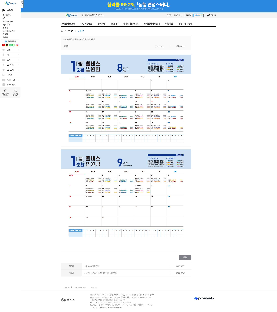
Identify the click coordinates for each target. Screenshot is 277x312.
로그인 (169, 15)
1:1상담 (114, 23)
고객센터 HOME (68, 23)
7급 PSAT (6, 25)
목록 (185, 257)
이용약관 (66, 287)
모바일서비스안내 (152, 23)
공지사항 (101, 23)
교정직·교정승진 (9, 31)
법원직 (5, 28)
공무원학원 (12, 41)
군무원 (5, 37)
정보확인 (124, 297)
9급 (4, 18)
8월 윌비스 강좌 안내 (91, 266)
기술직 (5, 34)
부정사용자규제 (185, 23)
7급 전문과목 (7, 21)
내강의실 (197, 15)
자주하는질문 (86, 23)
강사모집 (94, 287)
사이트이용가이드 (130, 23)
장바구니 (188, 15)
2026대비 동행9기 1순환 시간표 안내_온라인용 (100, 273)
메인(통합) (7, 15)
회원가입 (178, 15)
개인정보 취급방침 (80, 287)
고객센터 (213, 15)
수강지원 (169, 23)
